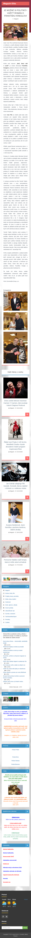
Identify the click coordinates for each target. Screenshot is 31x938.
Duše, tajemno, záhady (11, 605)
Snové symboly (9, 608)
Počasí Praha (15, 749)
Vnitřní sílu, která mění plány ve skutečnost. (14, 668)
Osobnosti (8, 602)
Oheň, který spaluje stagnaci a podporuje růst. (15, 661)
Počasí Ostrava (16, 760)
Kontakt (22, 934)
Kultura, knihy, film (10, 593)
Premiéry (7, 619)
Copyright (5, 934)
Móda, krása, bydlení (10, 599)
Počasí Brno (15, 757)
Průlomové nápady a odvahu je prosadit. (13, 646)
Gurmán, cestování (10, 613)
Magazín (16, 19)
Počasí (26, 899)
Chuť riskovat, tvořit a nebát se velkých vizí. (14, 665)
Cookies (7, 622)
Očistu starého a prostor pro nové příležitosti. (14, 672)
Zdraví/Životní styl (9, 610)
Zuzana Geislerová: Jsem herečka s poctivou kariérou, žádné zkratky (15, 527)
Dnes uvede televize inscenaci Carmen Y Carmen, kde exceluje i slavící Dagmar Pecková (15, 403)
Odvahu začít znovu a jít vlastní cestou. (13, 681)
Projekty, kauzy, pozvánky (12, 596)
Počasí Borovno (15, 764)
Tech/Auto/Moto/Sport (10, 616)
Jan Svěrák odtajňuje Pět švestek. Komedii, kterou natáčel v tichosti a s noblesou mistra (15, 486)
